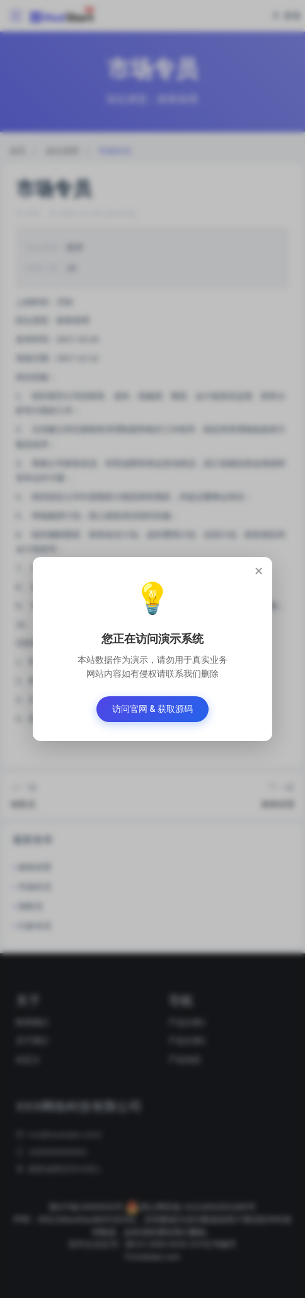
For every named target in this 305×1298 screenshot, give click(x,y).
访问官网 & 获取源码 (152, 709)
